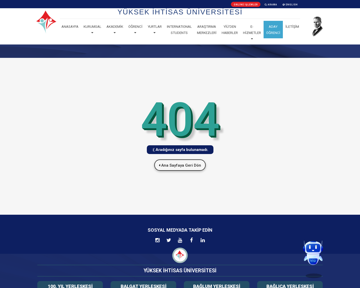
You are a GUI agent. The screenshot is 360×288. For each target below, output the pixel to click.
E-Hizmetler (252, 32)
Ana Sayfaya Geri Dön (180, 165)
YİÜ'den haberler (230, 29)
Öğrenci (135, 29)
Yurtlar (155, 29)
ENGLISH (290, 4)
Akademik (114, 29)
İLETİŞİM (292, 26)
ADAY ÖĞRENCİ (273, 29)
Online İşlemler (246, 4)
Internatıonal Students (179, 29)
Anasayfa (69, 26)
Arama (271, 4)
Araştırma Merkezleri (207, 29)
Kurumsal (92, 29)
